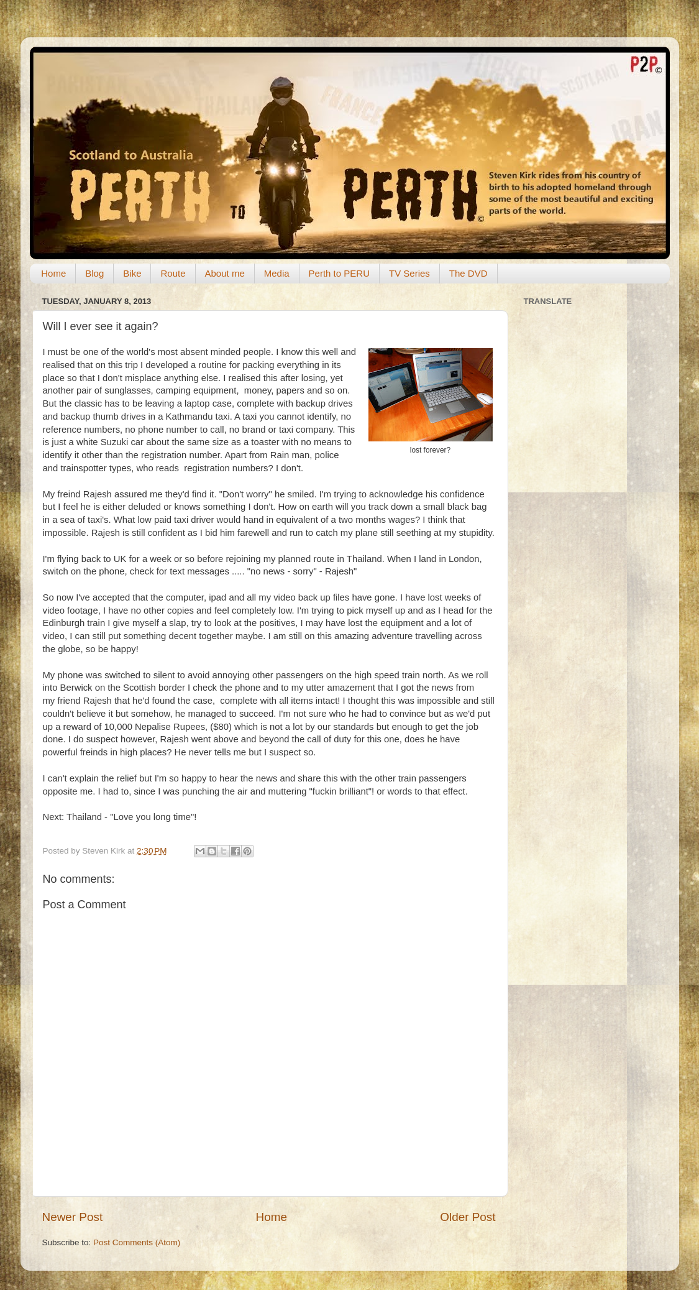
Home (53, 273)
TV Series (409, 273)
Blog (94, 273)
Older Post (467, 1216)
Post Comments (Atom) (136, 1242)
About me (225, 273)
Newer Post (72, 1216)
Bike (132, 273)
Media (277, 273)
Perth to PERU (339, 273)
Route (172, 273)
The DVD (468, 273)
